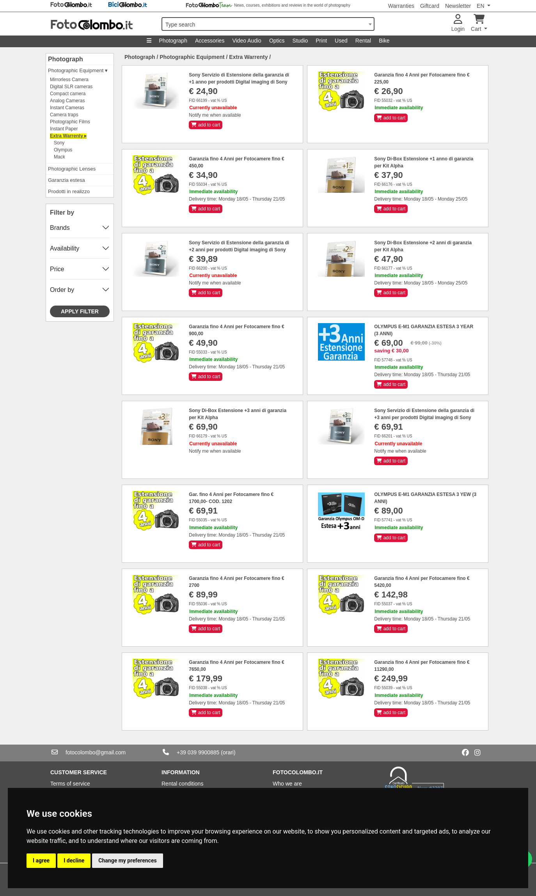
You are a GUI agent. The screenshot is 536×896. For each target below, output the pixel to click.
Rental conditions (182, 783)
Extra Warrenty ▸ (68, 136)
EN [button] (481, 6)
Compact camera (67, 93)
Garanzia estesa (66, 180)
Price (57, 269)
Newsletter (458, 6)
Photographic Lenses (72, 169)
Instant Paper (64, 129)
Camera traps (64, 114)
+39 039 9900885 (198, 752)
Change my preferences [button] (127, 860)
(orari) (228, 752)
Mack (59, 157)
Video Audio (246, 40)
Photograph (173, 40)
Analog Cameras (67, 100)
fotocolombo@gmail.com (96, 752)
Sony (59, 143)
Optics (277, 40)
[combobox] (268, 24)
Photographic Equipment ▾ (78, 70)
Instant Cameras (67, 107)
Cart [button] (478, 23)
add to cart (205, 125)
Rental (363, 40)
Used (341, 40)
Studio (300, 40)
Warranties (401, 6)
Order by (62, 289)
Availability (64, 248)
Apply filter (80, 311)
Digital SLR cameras (71, 86)
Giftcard (429, 6)
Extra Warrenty (248, 57)
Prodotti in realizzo (69, 191)
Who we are (287, 783)
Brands (60, 227)
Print (321, 40)
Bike (384, 40)
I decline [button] (74, 860)
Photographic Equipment (192, 57)
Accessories (209, 40)
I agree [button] (41, 860)
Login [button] (458, 23)
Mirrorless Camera (69, 79)
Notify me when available (215, 115)
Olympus (63, 150)
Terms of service (70, 783)
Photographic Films (70, 121)
